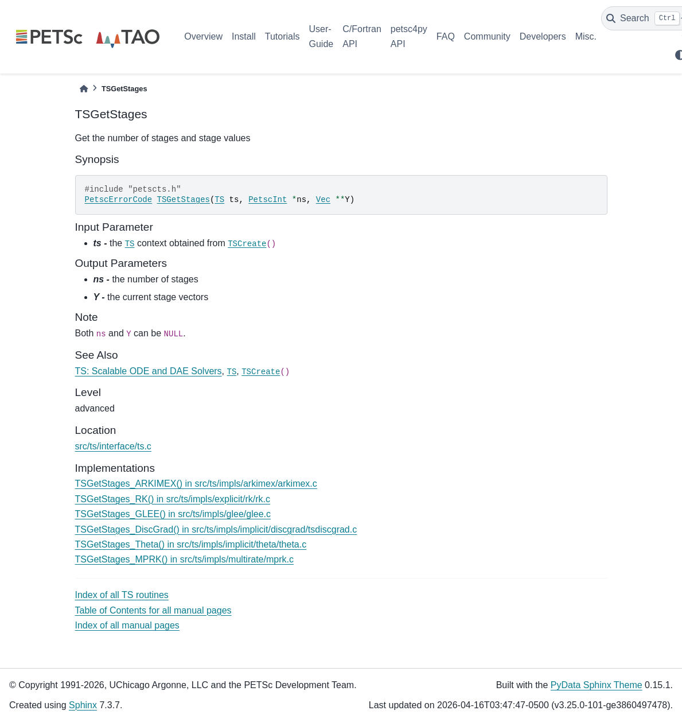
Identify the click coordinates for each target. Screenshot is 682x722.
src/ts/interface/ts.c (113, 446)
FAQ (446, 36)
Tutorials (282, 36)
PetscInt (267, 199)
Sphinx (83, 705)
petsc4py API (409, 36)
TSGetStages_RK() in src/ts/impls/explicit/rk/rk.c (173, 499)
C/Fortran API (361, 36)
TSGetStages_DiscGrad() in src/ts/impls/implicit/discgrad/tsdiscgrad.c (216, 529)
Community (487, 36)
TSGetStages (183, 199)
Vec (323, 199)
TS (219, 199)
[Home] (84, 89)
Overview (203, 36)
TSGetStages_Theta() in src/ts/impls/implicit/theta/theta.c (191, 544)
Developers (543, 36)
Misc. (586, 36)
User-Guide (321, 36)
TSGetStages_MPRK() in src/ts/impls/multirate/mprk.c (184, 559)
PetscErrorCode (119, 199)
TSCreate (247, 244)
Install (244, 36)
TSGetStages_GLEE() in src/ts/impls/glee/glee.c (173, 514)
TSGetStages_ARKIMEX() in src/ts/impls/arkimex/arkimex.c (196, 483)
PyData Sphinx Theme (596, 685)
